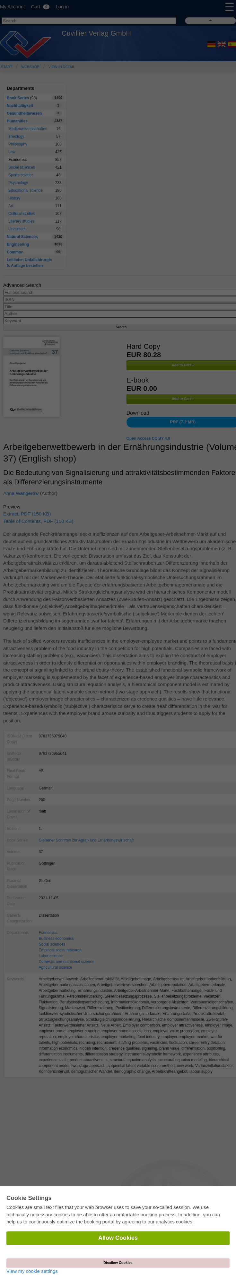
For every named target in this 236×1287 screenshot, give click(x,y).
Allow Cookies (118, 1238)
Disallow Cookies (117, 1263)
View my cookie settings (32, 1271)
